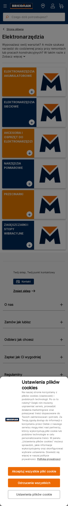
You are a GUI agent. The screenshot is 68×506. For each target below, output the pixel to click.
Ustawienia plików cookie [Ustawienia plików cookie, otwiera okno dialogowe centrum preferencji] (34, 494)
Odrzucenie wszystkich (34, 483)
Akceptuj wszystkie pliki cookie (34, 471)
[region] (34, 441)
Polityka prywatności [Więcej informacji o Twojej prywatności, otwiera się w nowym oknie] (48, 459)
